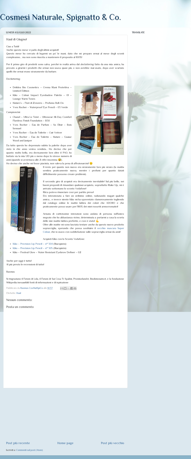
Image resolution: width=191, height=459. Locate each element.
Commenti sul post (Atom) (29, 450)
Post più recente (18, 443)
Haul (18, 293)
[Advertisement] (65, 414)
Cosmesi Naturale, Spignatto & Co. (60, 17)
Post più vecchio (112, 443)
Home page (65, 443)
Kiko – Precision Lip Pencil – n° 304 (33, 243)
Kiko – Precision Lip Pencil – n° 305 (33, 248)
